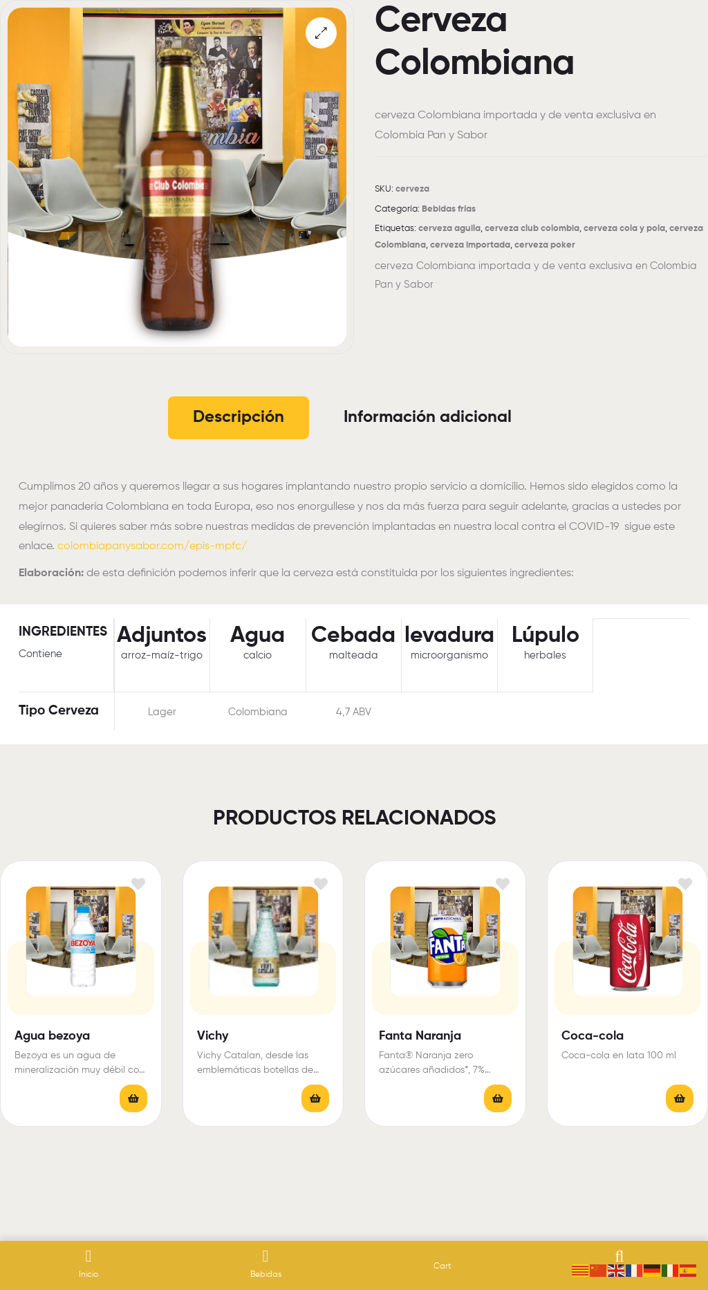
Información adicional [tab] (428, 417)
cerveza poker (544, 245)
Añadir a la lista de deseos (138, 883)
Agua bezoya (52, 1036)
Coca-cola (592, 1036)
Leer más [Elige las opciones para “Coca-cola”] (679, 1098)
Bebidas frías (449, 209)
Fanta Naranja (420, 1036)
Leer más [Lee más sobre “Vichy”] (315, 1098)
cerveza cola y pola (624, 228)
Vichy (212, 1036)
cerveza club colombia (532, 228)
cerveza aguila (449, 228)
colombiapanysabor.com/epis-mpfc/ (152, 546)
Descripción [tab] (238, 417)
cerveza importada (470, 245)
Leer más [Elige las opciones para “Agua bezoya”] (133, 1098)
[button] (321, 32)
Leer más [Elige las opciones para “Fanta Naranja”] (498, 1098)
